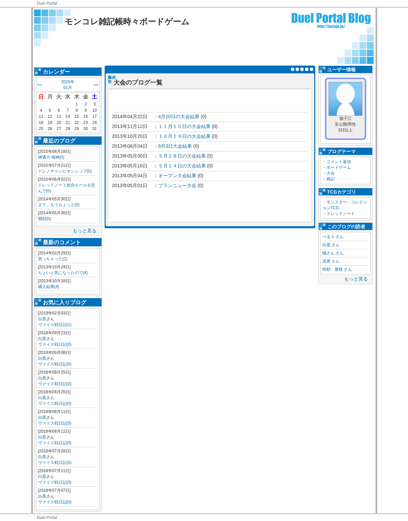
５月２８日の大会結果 (182, 156)
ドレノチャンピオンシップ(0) (65, 171)
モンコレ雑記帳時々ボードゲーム (127, 21)
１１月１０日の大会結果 (184, 126)
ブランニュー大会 (177, 185)
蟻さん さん (333, 253)
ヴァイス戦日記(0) (55, 344)
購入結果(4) (48, 286)
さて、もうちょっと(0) (59, 204)
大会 (330, 173)
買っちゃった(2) (53, 258)
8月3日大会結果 (175, 146)
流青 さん (331, 261)
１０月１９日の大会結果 (184, 136)
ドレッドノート (340, 213)
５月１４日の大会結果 (182, 165)
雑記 (330, 179)
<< (39, 85)
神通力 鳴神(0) (51, 157)
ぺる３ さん (333, 236)
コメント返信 (338, 161)
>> (95, 85)
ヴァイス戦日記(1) (55, 324)
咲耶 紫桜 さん (337, 269)
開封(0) (44, 218)
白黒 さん (331, 244)
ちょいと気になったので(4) (63, 272)
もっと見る (84, 230)
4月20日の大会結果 (178, 116)
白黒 (42, 319)
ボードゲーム (338, 167)
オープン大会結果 (177, 175)
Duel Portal (47, 3)
